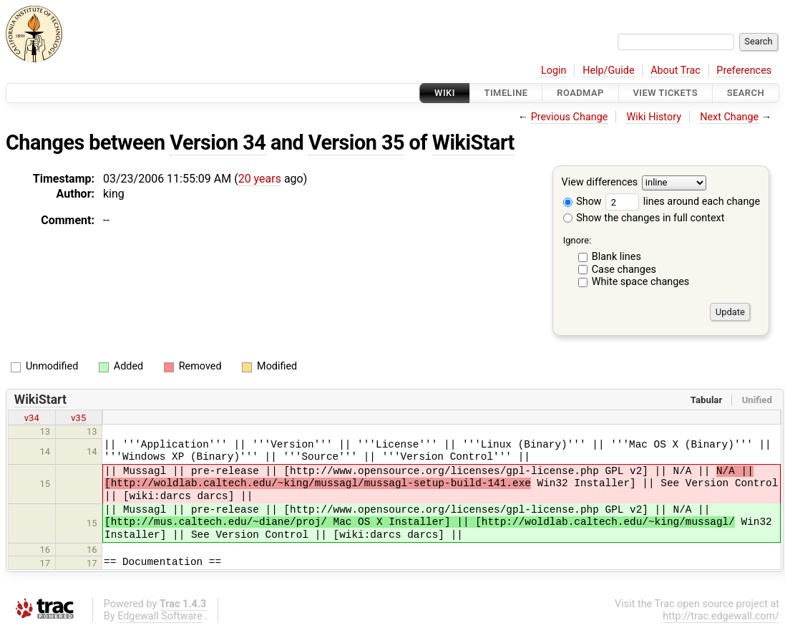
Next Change (729, 117)
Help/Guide (608, 70)
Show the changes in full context (644, 218)
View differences (600, 183)
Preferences (743, 70)
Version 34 (217, 142)
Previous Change (569, 117)
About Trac (675, 70)
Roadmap (580, 92)
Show (582, 201)
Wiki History (654, 117)
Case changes (624, 270)
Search (745, 92)
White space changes (641, 282)
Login (554, 70)
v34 (31, 417)
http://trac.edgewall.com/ (721, 616)
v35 (78, 417)
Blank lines (616, 257)
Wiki (444, 92)
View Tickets (665, 92)
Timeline (506, 92)
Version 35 (356, 142)
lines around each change (682, 201)
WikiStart (473, 142)
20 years (259, 178)
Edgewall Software (160, 616)
